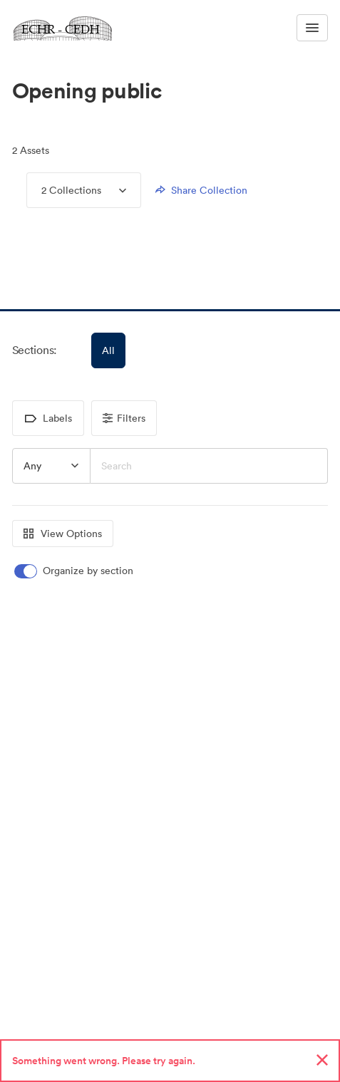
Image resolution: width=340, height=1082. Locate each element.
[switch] (75, 571)
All (108, 350)
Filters (124, 418)
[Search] (210, 466)
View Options (63, 533)
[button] (28, 272)
